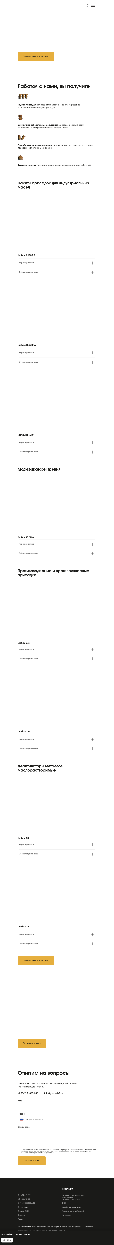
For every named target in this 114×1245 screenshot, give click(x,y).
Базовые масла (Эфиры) (73, 1211)
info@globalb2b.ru (54, 1093)
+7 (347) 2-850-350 (28, 1093)
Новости (21, 1215)
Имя (20, 1101)
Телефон (22, 1114)
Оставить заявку (31, 1161)
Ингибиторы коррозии (72, 1207)
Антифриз (66, 1215)
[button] (36, 56)
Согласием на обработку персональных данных (68, 1149)
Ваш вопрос (24, 1127)
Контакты (21, 1219)
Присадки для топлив (71, 1199)
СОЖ (64, 1203)
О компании (23, 1207)
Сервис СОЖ (23, 1211)
